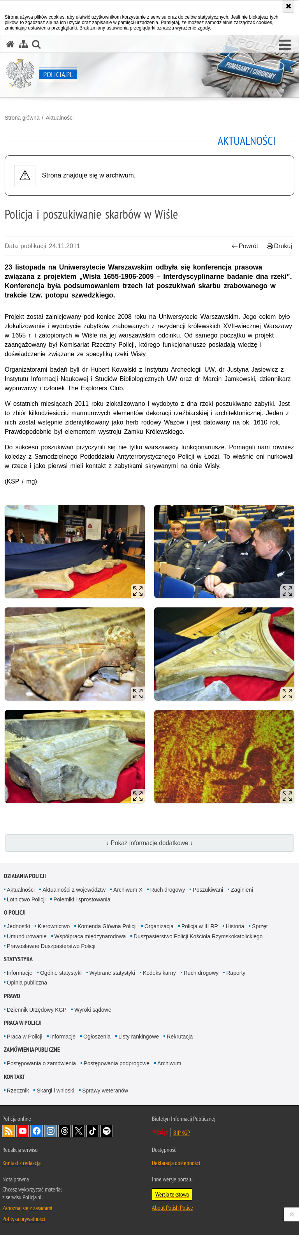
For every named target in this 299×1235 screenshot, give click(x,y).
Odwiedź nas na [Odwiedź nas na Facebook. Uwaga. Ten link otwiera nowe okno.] (36, 1131)
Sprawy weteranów (105, 1090)
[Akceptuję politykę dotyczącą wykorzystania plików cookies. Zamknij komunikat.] (288, 6)
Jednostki (18, 926)
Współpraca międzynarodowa (90, 936)
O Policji (15, 912)
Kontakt (14, 1077)
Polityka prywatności (23, 1219)
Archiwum (169, 1063)
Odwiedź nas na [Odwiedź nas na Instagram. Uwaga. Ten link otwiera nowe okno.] (50, 1131)
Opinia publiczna (27, 982)
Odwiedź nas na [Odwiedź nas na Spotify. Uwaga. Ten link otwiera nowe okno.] (106, 1131)
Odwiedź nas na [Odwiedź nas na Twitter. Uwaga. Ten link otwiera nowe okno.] (78, 1131)
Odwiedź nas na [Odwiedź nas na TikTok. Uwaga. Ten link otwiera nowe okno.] (92, 1131)
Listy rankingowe (138, 1036)
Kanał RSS (8, 1131)
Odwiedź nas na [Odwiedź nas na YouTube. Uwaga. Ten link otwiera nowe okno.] (22, 1131)
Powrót (245, 246)
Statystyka (18, 959)
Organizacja (159, 926)
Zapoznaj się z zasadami (27, 1208)
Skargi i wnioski (55, 1090)
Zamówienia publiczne (32, 1049)
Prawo (12, 996)
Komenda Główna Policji (107, 926)
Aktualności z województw (74, 890)
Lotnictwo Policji (26, 899)
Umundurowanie (27, 936)
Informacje (19, 973)
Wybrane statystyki (112, 973)
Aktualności (60, 118)
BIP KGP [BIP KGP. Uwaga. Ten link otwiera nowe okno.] (181, 1132)
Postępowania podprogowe (117, 1063)
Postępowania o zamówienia (41, 1063)
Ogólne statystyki (61, 973)
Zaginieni (242, 890)
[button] (285, 45)
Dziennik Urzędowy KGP (37, 1010)
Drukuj (279, 246)
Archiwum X (127, 890)
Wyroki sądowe (92, 1010)
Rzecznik (18, 1090)
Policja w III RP (199, 926)
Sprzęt (259, 926)
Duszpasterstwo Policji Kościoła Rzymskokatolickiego (198, 936)
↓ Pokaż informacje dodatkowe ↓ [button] (149, 843)
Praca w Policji (23, 1023)
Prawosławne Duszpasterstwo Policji (51, 946)
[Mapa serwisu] (23, 44)
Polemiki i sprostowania (81, 899)
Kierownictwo (54, 926)
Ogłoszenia (97, 1036)
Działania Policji (25, 876)
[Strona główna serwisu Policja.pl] (10, 44)
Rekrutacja (180, 1036)
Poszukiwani (208, 890)
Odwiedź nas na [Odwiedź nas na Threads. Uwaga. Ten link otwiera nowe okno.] (64, 1131)
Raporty (235, 973)
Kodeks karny (159, 973)
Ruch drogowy (167, 890)
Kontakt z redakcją (21, 1163)
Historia (235, 926)
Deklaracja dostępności (176, 1163)
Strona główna (22, 118)
